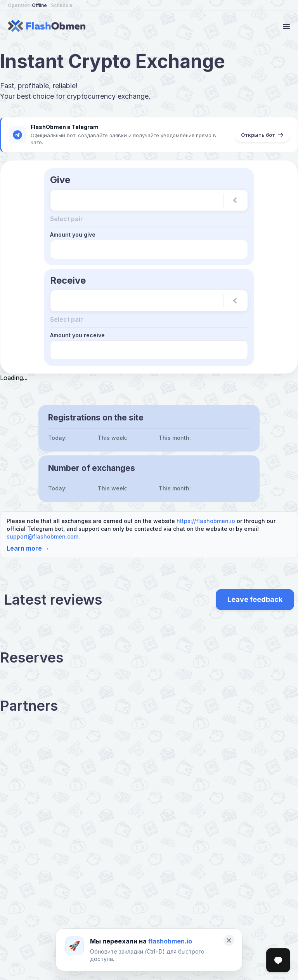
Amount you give (72, 233)
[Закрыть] (229, 940)
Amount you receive (77, 332)
